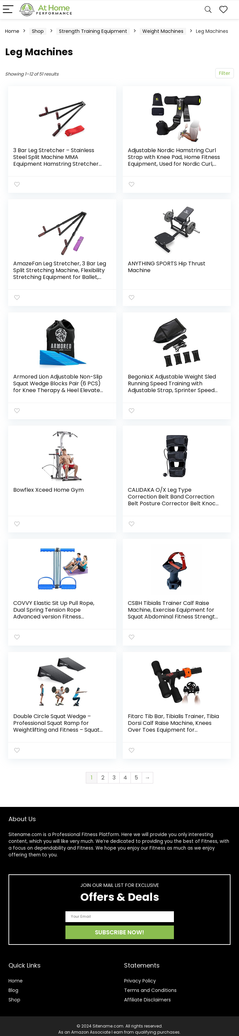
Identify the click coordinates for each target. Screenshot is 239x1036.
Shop (38, 31)
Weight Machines (162, 31)
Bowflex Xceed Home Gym (49, 487)
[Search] (208, 10)
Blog (13, 984)
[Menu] (8, 10)
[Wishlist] (223, 9)
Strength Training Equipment (93, 31)
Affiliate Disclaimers (147, 993)
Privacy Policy (140, 974)
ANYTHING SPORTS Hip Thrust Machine (167, 266)
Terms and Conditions (150, 984)
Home (12, 31)
